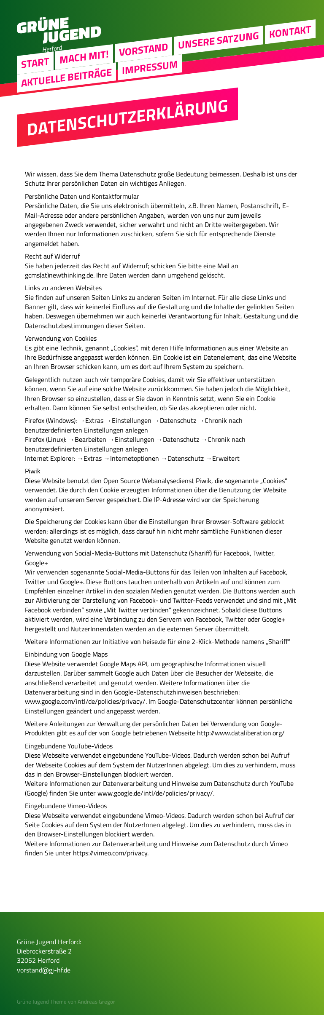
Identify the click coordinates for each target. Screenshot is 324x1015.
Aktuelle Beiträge (66, 77)
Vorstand (143, 49)
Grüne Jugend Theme (42, 1001)
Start (35, 62)
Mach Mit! (84, 56)
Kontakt (290, 31)
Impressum (150, 67)
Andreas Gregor (96, 1001)
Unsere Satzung (218, 40)
